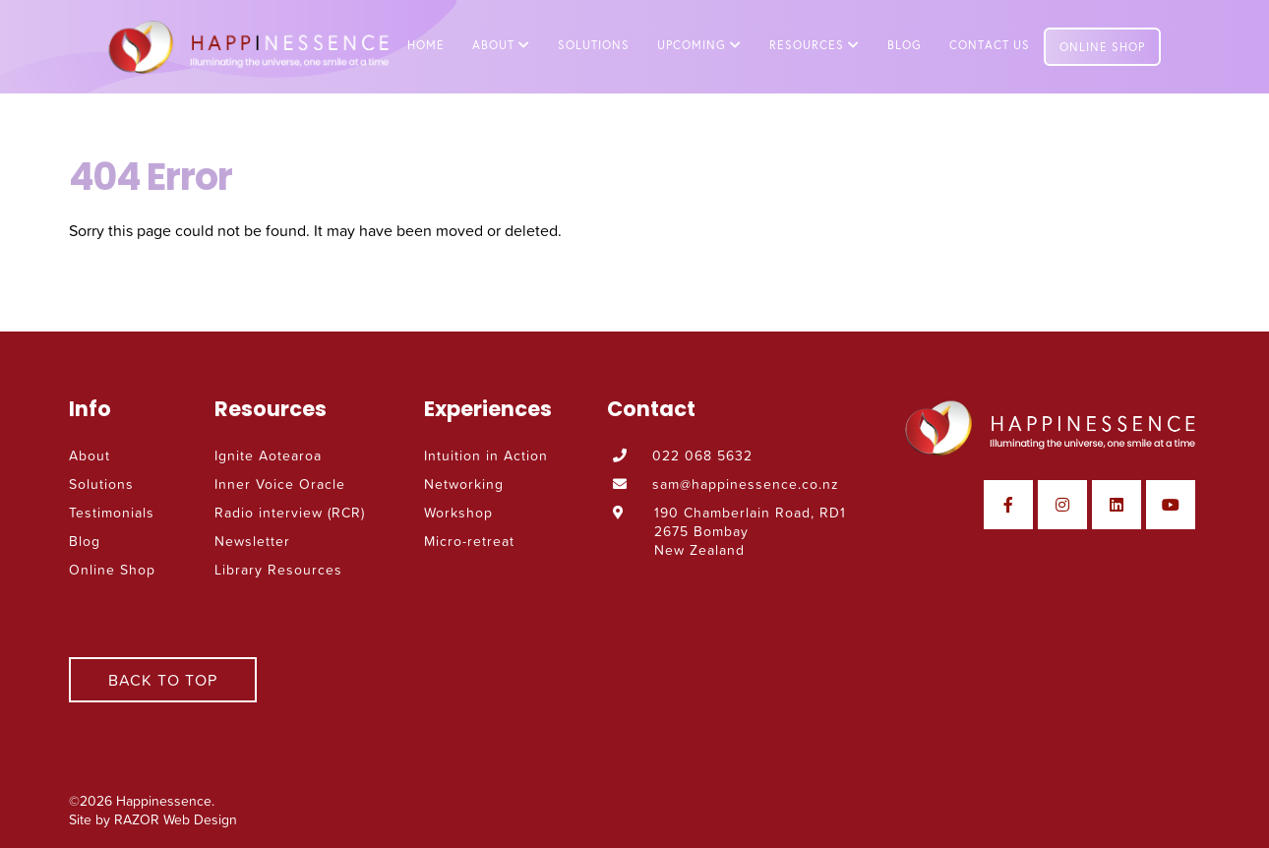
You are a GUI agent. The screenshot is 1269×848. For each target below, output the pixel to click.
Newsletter (252, 540)
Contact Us (989, 44)
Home (426, 44)
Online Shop (1102, 46)
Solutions (594, 44)
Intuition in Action (486, 455)
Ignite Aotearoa (268, 455)
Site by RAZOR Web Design (153, 819)
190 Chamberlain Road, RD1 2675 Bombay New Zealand (750, 531)
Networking (464, 483)
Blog (904, 44)
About (501, 44)
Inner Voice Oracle (279, 483)
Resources (814, 44)
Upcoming (699, 44)
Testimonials (111, 512)
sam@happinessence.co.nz (746, 483)
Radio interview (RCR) (289, 512)
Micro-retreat (469, 540)
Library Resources (278, 569)
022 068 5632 (703, 455)
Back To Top (162, 680)
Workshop (458, 512)
